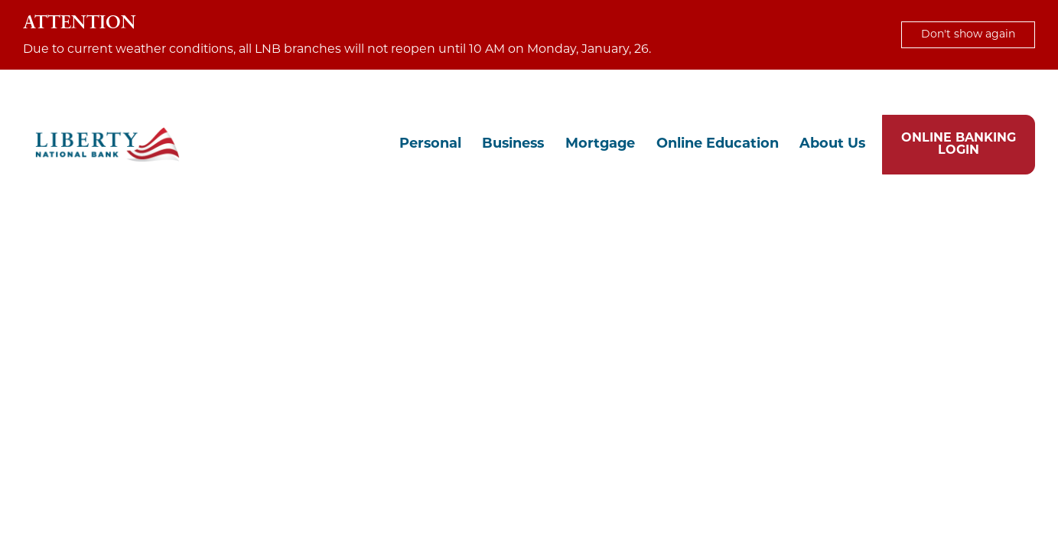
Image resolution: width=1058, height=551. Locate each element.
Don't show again (968, 35)
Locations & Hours (890, 92)
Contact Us (989, 92)
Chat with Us (785, 92)
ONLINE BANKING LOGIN (958, 144)
